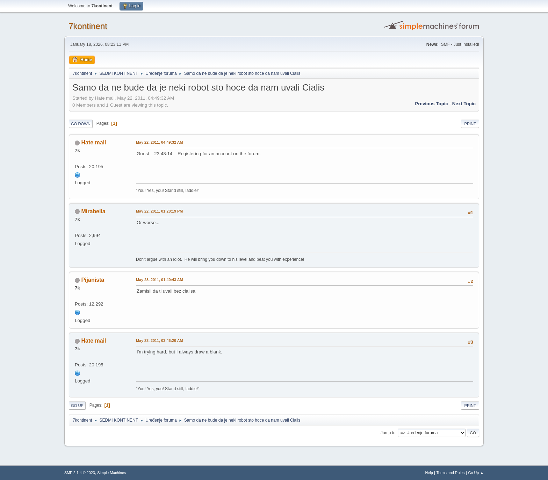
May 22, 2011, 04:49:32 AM (159, 142)
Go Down (81, 124)
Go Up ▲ (476, 473)
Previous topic (431, 103)
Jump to (388, 432)
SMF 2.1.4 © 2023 (79, 473)
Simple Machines (111, 473)
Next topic (464, 103)
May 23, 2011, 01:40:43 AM (159, 280)
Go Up (77, 405)
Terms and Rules (451, 473)
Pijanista (92, 280)
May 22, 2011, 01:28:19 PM (159, 211)
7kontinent (87, 26)
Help (429, 473)
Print (470, 124)
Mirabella (93, 211)
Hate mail (93, 142)
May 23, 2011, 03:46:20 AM (159, 340)
